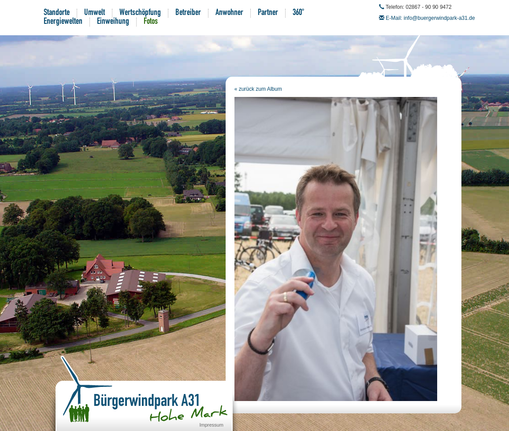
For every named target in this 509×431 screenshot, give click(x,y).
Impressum (211, 424)
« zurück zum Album (258, 89)
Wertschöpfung (140, 13)
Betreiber (188, 13)
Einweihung (113, 22)
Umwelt (94, 13)
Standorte (57, 13)
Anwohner (229, 13)
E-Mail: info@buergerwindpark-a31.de (430, 18)
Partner (268, 13)
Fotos (151, 22)
